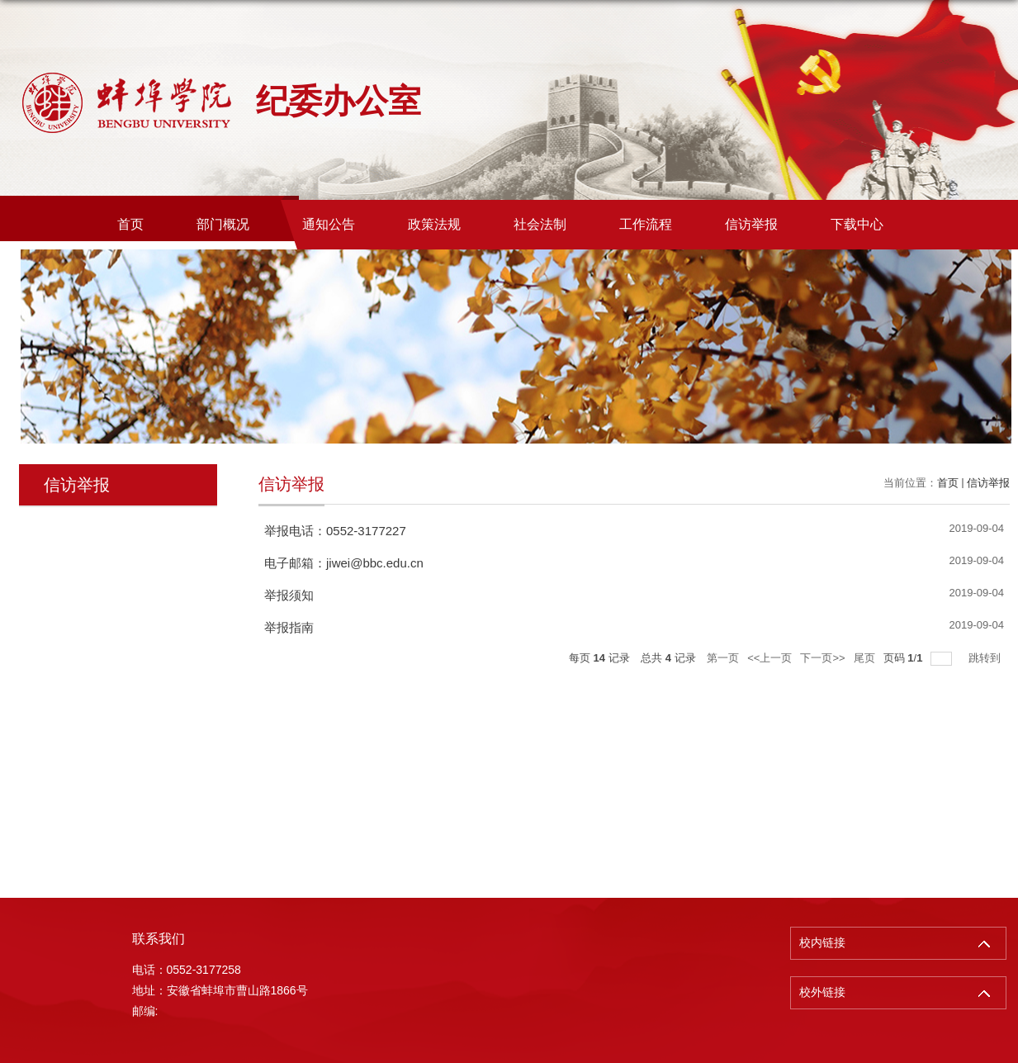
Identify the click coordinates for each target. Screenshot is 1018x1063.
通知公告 (328, 224)
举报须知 (289, 595)
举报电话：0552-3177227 (335, 531)
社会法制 (540, 224)
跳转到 (986, 658)
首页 (130, 224)
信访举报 (751, 224)
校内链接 (822, 943)
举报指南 (289, 627)
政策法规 (434, 224)
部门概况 (222, 224)
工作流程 (645, 224)
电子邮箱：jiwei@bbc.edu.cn (344, 563)
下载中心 (857, 224)
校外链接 (822, 992)
